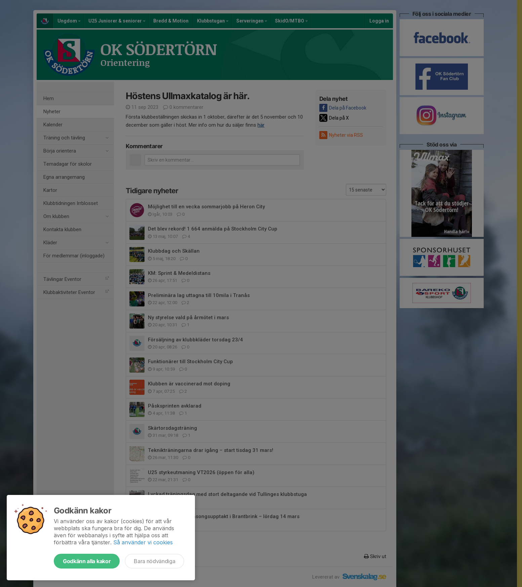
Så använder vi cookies (143, 542)
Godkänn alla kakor (87, 561)
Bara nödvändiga (154, 561)
